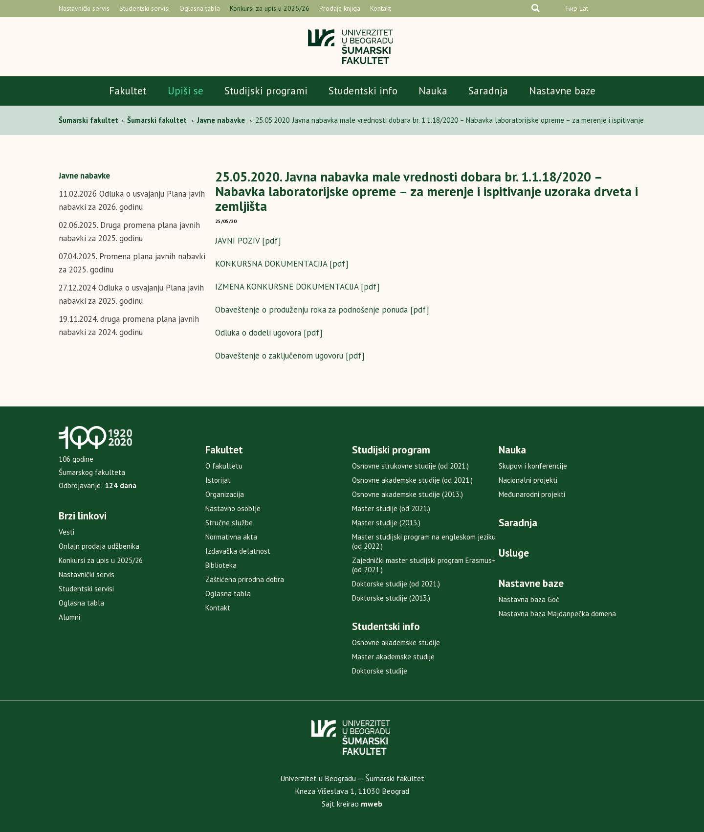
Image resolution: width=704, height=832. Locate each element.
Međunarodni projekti (532, 494)
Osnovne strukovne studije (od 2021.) (410, 466)
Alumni (69, 617)
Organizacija (224, 494)
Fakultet (128, 90)
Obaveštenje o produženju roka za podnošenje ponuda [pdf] (322, 309)
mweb (371, 804)
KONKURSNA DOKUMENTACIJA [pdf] (282, 263)
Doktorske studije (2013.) (391, 598)
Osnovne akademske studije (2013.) (407, 494)
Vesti (66, 532)
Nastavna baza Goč (529, 599)
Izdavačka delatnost (237, 551)
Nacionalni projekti (528, 480)
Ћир (571, 8)
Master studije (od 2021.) (391, 508)
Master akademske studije (393, 656)
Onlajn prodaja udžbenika (99, 546)
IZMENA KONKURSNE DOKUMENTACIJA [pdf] (297, 286)
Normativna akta (231, 536)
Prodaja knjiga (339, 8)
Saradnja (488, 90)
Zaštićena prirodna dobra (244, 579)
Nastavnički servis (84, 8)
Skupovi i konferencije (533, 466)
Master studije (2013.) (386, 522)
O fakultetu (223, 466)
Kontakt (380, 8)
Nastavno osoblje (233, 508)
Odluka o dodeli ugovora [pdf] (269, 332)
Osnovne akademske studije (396, 642)
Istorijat (218, 480)
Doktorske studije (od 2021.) (396, 583)
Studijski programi (266, 90)
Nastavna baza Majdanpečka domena (557, 613)
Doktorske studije (379, 670)
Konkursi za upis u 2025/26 (269, 8)
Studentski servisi (144, 8)
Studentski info (363, 90)
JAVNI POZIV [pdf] (248, 240)
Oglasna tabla (199, 8)
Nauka (432, 90)
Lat (583, 8)
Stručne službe (229, 522)
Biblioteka (221, 565)
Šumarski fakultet (89, 120)
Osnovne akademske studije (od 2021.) (412, 480)
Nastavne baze (562, 90)
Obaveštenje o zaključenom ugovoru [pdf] (290, 355)
